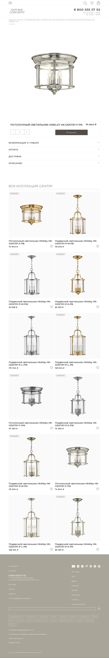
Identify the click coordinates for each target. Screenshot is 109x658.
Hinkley (94, 616)
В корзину (71, 132)
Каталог (20, 20)
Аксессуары (44, 616)
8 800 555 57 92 (87, 9)
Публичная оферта (16, 638)
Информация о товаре (24, 143)
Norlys (29, 620)
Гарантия (12, 594)
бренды (62, 616)
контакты (89, 620)
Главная (12, 20)
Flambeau (73, 616)
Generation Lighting (66, 620)
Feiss (11, 620)
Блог (73, 576)
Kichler (53, 620)
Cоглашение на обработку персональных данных (28, 634)
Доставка (15, 156)
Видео (74, 581)
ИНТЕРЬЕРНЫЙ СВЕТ (16, 616)
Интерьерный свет (32, 20)
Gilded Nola (84, 616)
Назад (12, 24)
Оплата (13, 150)
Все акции (75, 572)
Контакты (12, 571)
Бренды (75, 590)
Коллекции (76, 595)
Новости (75, 599)
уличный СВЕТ (30, 616)
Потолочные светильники (52, 20)
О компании (13, 566)
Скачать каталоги (78, 604)
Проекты (75, 585)
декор (54, 616)
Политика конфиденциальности (21, 630)
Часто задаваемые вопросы (20, 598)
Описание (15, 163)
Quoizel (20, 620)
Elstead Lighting (41, 620)
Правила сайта (14, 642)
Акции (79, 620)
